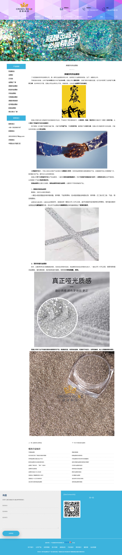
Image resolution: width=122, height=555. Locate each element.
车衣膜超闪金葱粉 (76, 475)
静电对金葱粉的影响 (76, 472)
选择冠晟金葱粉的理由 (77, 482)
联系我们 (80, 17)
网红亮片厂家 (13, 112)
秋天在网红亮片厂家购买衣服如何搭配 (37, 455)
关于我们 (15, 17)
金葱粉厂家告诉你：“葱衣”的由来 (36, 465)
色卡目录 (47, 17)
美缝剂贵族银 (13, 101)
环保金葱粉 (12, 93)
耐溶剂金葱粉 (13, 90)
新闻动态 (58, 17)
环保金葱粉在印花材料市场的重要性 (80, 458)
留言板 (90, 17)
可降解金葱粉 (13, 97)
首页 (5, 17)
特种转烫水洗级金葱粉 (77, 468)
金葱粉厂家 (12, 82)
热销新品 (11, 71)
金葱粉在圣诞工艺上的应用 (34, 472)
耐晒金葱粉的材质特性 (77, 455)
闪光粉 (10, 79)
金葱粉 (10, 75)
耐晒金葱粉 (12, 108)
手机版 (73, 542)
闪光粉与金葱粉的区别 (77, 465)
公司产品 (26, 17)
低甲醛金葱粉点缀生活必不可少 (35, 458)
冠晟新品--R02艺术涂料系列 (35, 478)
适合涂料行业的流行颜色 (77, 478)
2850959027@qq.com (71, 10)
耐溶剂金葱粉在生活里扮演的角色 (36, 462)
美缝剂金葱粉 (13, 86)
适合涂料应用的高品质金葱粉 (35, 482)
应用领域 (37, 17)
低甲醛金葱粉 (13, 104)
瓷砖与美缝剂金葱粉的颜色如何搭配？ (81, 462)
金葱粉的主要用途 (37, 443)
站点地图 (93, 547)
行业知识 (69, 17)
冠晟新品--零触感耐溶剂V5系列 (35, 475)
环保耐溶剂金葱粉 (80, 443)
